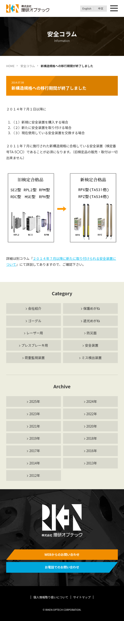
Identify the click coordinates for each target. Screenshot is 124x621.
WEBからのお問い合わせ (62, 554)
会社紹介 (34, 308)
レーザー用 (34, 332)
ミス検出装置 (92, 357)
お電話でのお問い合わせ (62, 567)
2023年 (34, 413)
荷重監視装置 (35, 357)
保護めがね (91, 308)
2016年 (91, 450)
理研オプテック (28, 8)
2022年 (91, 413)
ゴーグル (34, 320)
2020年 (91, 426)
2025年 (34, 401)
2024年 (91, 401)
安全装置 (91, 345)
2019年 (34, 438)
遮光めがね (91, 320)
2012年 (34, 475)
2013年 (91, 463)
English (86, 8)
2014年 (34, 463)
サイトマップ (82, 597)
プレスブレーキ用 (34, 345)
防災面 (92, 332)
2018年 (91, 438)
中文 (100, 8)
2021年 (34, 426)
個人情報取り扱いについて (50, 597)
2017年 (34, 450)
